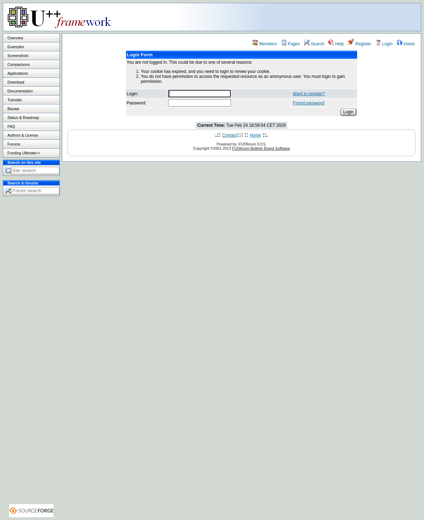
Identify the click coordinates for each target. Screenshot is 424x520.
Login (384, 43)
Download (15, 82)
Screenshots (17, 55)
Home (406, 43)
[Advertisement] (332, 16)
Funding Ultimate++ (23, 153)
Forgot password (308, 103)
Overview (15, 38)
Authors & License (22, 135)
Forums (13, 144)
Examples (15, 47)
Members (264, 43)
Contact (229, 135)
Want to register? (309, 93)
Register (359, 43)
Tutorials (14, 100)
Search (314, 43)
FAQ (11, 126)
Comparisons (18, 64)
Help (336, 43)
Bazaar (13, 109)
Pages (290, 43)
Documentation (20, 91)
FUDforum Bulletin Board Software (261, 148)
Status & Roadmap (23, 117)
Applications (17, 73)
